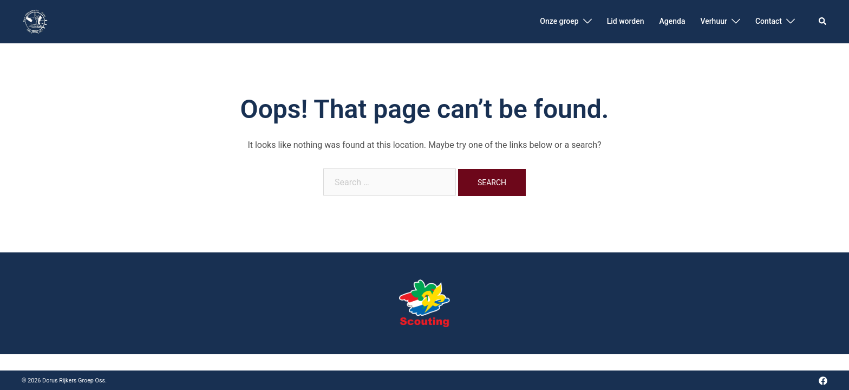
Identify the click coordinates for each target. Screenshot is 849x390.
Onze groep (559, 21)
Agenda (672, 21)
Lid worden (625, 21)
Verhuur (713, 21)
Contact (768, 21)
